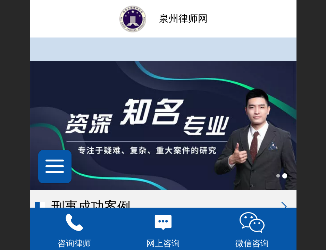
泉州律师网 (183, 18)
